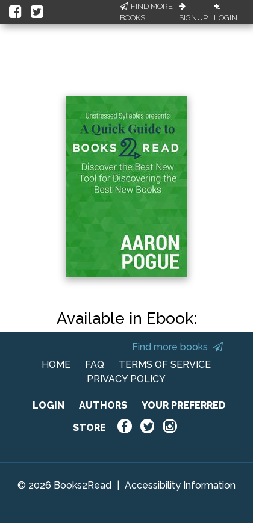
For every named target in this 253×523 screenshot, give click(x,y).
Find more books (177, 347)
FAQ (94, 364)
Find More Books (146, 12)
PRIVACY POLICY (126, 379)
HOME (56, 364)
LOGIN (48, 405)
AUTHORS (103, 405)
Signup (193, 12)
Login (225, 12)
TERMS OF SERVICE (165, 364)
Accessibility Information (180, 485)
